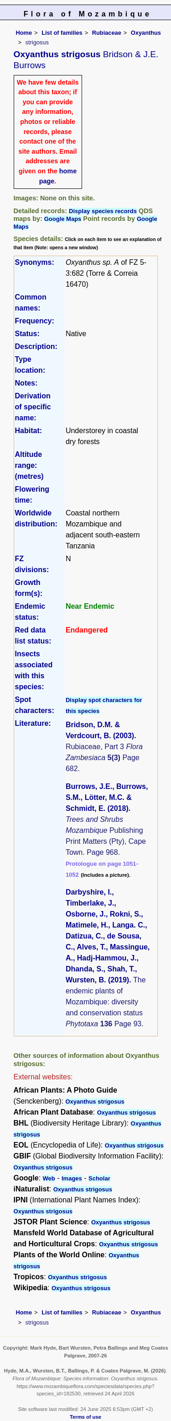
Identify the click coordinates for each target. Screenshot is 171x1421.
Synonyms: (34, 262)
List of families (62, 32)
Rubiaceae (106, 32)
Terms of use (85, 1417)
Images (72, 1178)
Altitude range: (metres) (29, 465)
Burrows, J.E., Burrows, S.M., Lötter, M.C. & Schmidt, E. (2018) (107, 797)
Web (49, 1178)
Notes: (26, 383)
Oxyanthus (146, 32)
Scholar (99, 1178)
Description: (36, 346)
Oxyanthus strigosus (94, 1101)
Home (24, 32)
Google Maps (63, 218)
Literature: (33, 723)
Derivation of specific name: (33, 407)
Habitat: (28, 430)
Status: (27, 334)
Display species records (103, 211)
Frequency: (34, 321)
